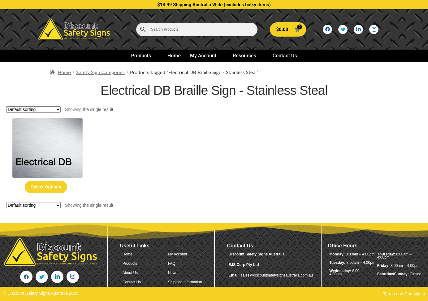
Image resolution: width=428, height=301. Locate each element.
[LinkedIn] (358, 29)
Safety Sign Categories (100, 72)
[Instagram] (373, 29)
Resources (247, 56)
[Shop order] (33, 109)
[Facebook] (327, 29)
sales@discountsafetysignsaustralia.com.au (277, 275)
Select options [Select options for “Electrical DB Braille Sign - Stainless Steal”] (46, 186)
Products (143, 56)
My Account (206, 56)
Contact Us (285, 56)
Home (174, 56)
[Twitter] (343, 29)
